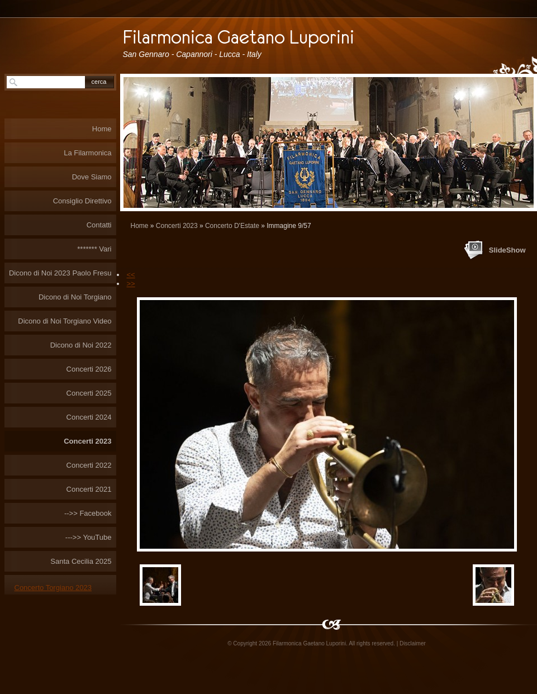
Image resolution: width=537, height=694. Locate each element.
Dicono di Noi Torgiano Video (64, 321)
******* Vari (94, 249)
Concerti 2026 (89, 369)
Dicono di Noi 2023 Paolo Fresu (60, 273)
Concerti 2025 (89, 393)
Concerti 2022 (89, 465)
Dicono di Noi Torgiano (75, 297)
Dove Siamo (92, 177)
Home (140, 226)
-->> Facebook (88, 513)
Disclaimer (413, 643)
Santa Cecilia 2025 (80, 561)
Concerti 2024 (89, 417)
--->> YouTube (88, 537)
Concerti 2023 (177, 226)
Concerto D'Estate (232, 226)
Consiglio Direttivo (82, 201)
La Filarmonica (87, 153)
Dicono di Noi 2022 (81, 345)
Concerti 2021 (89, 489)
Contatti (99, 225)
